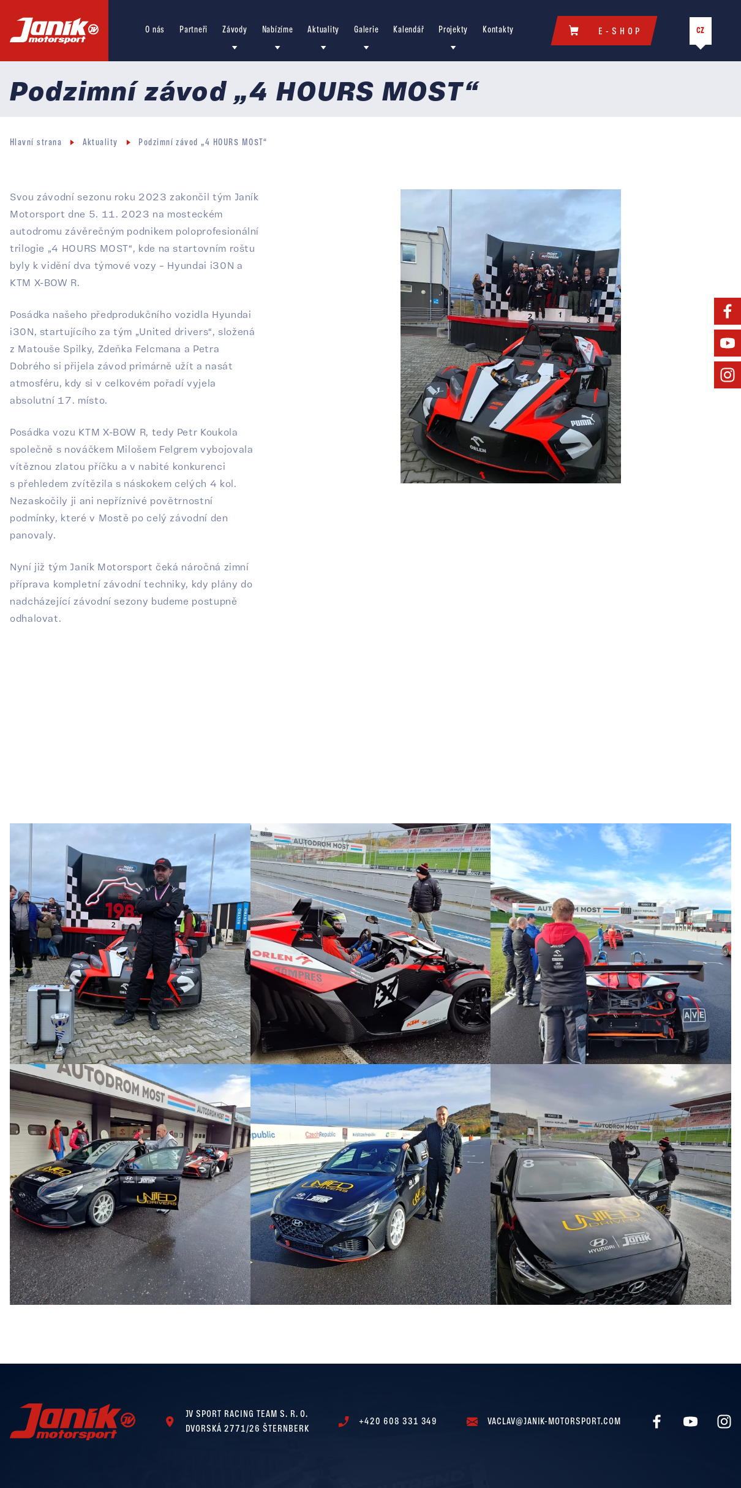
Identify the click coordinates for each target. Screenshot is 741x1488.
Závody (234, 30)
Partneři (193, 30)
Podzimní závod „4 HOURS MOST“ (202, 143)
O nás (155, 30)
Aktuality (323, 30)
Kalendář (408, 30)
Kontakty (498, 30)
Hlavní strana (36, 143)
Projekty (453, 30)
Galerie (366, 30)
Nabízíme (277, 30)
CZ (700, 31)
